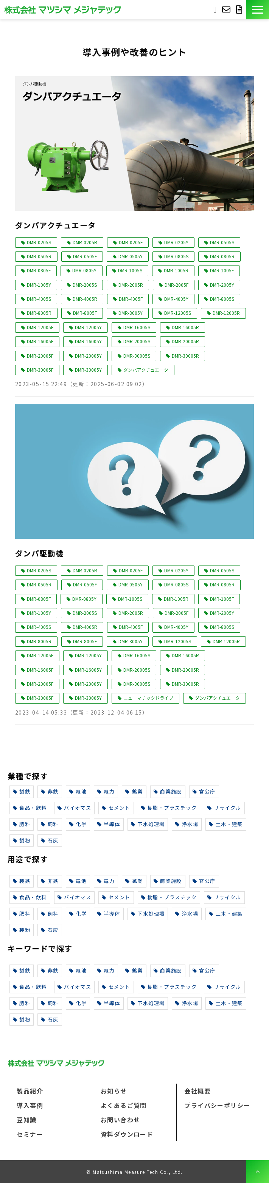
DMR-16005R (185, 327)
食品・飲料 (30, 807)
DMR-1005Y (39, 284)
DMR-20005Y (88, 355)
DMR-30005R (185, 355)
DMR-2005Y (222, 284)
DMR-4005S (39, 298)
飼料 (49, 824)
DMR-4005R (85, 298)
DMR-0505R (39, 256)
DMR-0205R (85, 242)
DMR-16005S (136, 327)
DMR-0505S (222, 242)
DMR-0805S (176, 256)
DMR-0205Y (176, 242)
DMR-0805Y (84, 270)
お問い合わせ (227, 9)
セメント (116, 807)
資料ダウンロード (240, 9)
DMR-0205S (39, 242)
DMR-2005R (130, 284)
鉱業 (134, 791)
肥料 (21, 824)
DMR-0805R (222, 256)
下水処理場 (148, 824)
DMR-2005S (85, 284)
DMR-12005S (177, 312)
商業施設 (168, 791)
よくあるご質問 (124, 1105)
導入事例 (30, 1105)
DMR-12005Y (88, 327)
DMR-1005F (222, 270)
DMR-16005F (40, 341)
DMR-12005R (226, 312)
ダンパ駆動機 (39, 553)
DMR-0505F (85, 256)
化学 (78, 824)
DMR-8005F (85, 312)
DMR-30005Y (88, 369)
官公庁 (204, 791)
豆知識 (26, 1119)
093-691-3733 (215, 9)
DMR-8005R (39, 312)
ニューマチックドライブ (148, 697)
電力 (106, 791)
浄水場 (186, 824)
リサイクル (224, 807)
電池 (78, 791)
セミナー (30, 1134)
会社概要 (197, 1090)
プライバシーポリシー (217, 1105)
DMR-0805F (39, 270)
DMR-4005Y (176, 298)
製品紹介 (30, 1090)
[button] (257, 9)
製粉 (21, 840)
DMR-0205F (131, 242)
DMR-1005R (176, 270)
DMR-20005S (136, 341)
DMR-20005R (185, 341)
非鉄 (49, 791)
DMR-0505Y (130, 256)
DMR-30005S (136, 355)
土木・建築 (226, 824)
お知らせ (114, 1090)
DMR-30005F (40, 369)
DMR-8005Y (130, 312)
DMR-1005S (130, 270)
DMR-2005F (176, 284)
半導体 (108, 824)
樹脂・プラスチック (169, 807)
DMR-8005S (222, 298)
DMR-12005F (40, 327)
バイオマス (75, 807)
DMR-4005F (131, 298)
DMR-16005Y (88, 341)
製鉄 (21, 791)
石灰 (49, 840)
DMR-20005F (40, 355)
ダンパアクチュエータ (55, 225)
